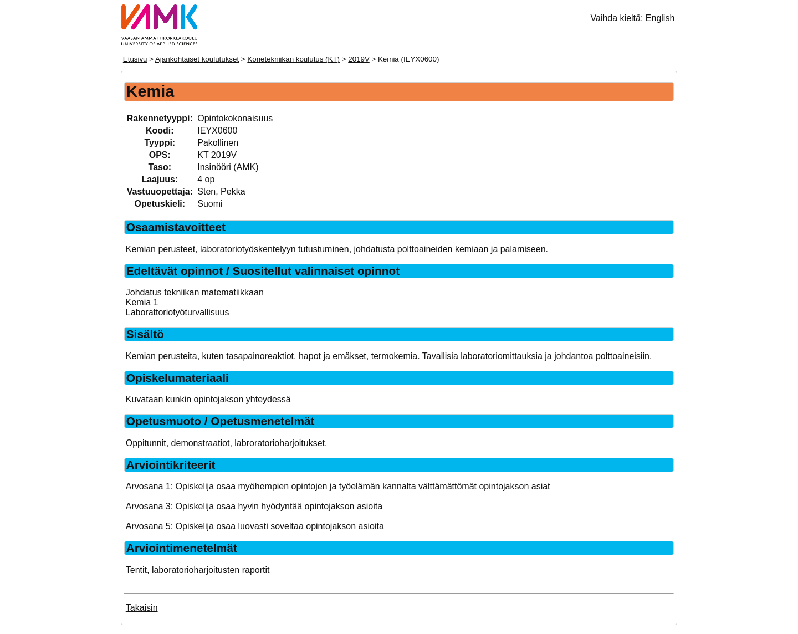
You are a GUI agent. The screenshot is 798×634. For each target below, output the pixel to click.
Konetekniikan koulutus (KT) (293, 59)
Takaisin (142, 607)
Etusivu (135, 59)
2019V (359, 59)
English (660, 18)
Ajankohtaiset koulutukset (197, 59)
